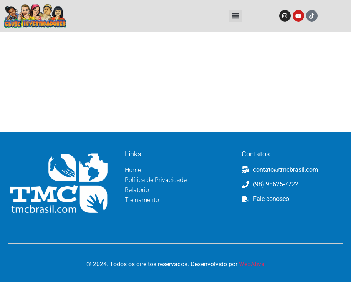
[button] (235, 16)
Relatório (137, 190)
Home (133, 170)
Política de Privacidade (156, 180)
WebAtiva (252, 264)
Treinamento (142, 200)
